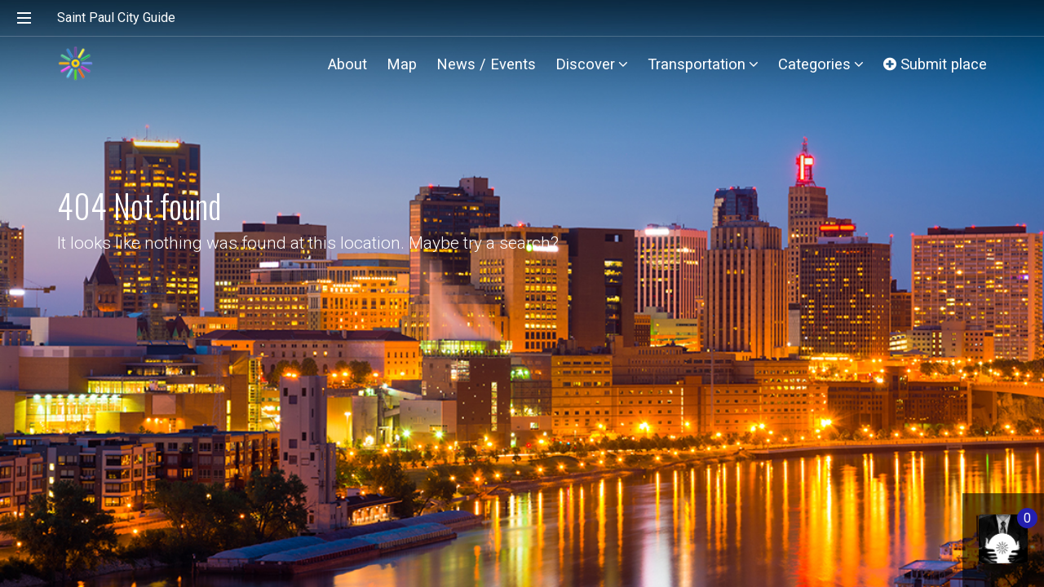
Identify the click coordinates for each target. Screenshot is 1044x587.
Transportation (703, 64)
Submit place (935, 64)
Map (402, 64)
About (347, 64)
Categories (821, 64)
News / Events (486, 64)
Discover (591, 64)
